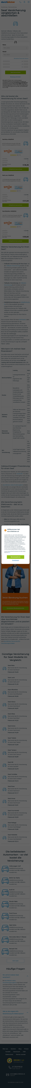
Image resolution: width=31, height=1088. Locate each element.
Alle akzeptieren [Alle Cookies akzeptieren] (15, 557)
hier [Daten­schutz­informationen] (9, 552)
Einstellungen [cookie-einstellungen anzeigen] (15, 560)
